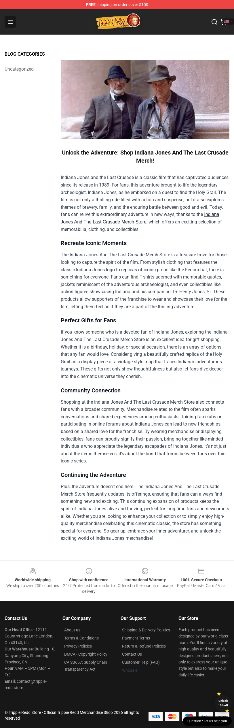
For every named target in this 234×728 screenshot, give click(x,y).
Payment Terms (136, 638)
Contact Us (132, 654)
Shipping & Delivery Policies (146, 630)
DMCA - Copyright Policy (85, 654)
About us (72, 630)
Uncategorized (19, 69)
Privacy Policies (78, 646)
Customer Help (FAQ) (141, 662)
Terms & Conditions (81, 638)
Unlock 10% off (223, 703)
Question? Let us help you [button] (207, 721)
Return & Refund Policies (144, 646)
